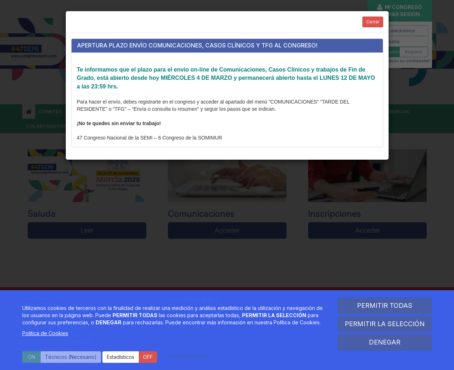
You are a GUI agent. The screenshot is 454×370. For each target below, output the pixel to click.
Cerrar (372, 21)
